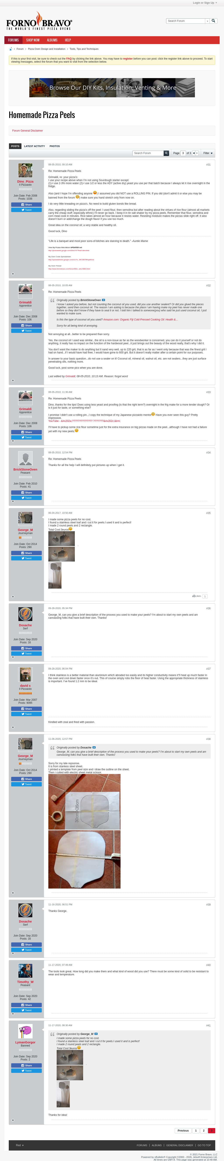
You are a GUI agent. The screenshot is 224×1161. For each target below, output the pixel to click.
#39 (208, 904)
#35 (208, 513)
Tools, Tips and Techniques (84, 49)
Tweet (26, 209)
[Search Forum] (188, 21)
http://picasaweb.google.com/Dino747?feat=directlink (68, 251)
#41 (208, 1025)
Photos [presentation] (55, 146)
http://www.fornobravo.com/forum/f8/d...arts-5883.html (69, 269)
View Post (103, 300)
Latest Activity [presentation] (34, 146)
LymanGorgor (25, 1042)
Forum (20, 49)
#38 (208, 739)
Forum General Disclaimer (27, 130)
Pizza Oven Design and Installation (46, 49)
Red (20, 1145)
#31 (208, 164)
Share (26, 204)
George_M (25, 530)
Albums (52, 40)
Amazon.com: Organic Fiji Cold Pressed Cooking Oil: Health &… (140, 319)
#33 (208, 392)
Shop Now (33, 40)
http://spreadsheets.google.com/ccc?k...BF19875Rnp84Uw (71, 260)
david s (25, 685)
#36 (208, 608)
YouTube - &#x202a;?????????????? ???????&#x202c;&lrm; (84, 421)
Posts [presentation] (15, 146)
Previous (183, 1130)
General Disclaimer (179, 1145)
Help (68, 40)
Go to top (204, 1145)
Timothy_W (25, 982)
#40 (208, 965)
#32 (208, 285)
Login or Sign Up (205, 2)
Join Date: (19, 195)
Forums (13, 40)
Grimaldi (25, 302)
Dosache (25, 625)
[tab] (15, 146)
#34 (208, 452)
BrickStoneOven (25, 469)
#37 (208, 668)
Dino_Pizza (25, 181)
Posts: (22, 198)
